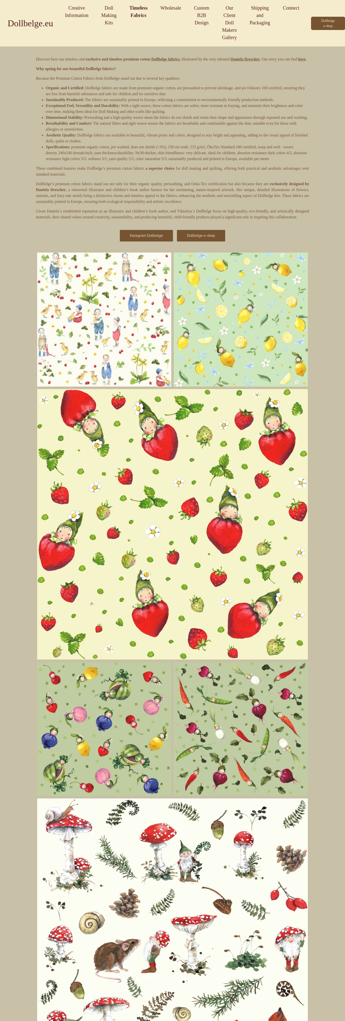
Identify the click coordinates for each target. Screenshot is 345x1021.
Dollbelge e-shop (201, 236)
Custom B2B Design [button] (201, 15)
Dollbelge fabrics (165, 59)
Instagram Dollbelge (146, 236)
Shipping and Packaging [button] (260, 15)
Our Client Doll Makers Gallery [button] (229, 22)
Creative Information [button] (77, 11)
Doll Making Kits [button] (108, 15)
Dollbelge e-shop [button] (328, 23)
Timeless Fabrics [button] (138, 11)
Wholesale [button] (170, 8)
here (302, 59)
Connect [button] (291, 8)
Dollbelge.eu (30, 23)
